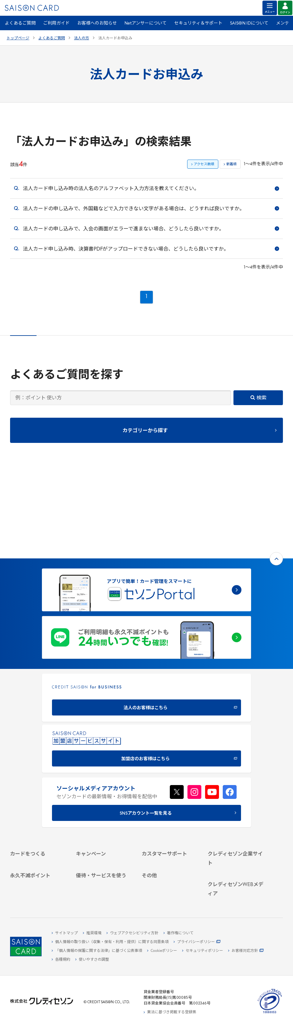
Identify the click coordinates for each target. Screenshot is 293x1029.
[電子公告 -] (236, 825)
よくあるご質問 (20, 23)
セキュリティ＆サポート (198, 23)
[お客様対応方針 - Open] (246, 951)
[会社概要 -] (236, 796)
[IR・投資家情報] (236, 818)
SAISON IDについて (249, 23)
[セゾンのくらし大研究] (236, 896)
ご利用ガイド (56, 23)
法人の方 (81, 38)
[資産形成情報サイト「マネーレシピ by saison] (236, 885)
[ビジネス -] (236, 803)
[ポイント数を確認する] (38, 895)
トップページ (18, 38)
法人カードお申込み (115, 38)
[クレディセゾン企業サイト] (236, 789)
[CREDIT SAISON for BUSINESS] (146, 614)
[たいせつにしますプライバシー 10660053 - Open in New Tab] (269, 1013)
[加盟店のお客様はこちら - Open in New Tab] (146, 665)
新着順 (231, 164)
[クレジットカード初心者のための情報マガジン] (236, 870)
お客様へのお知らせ (97, 23)
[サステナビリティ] (236, 811)
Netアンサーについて (145, 23)
